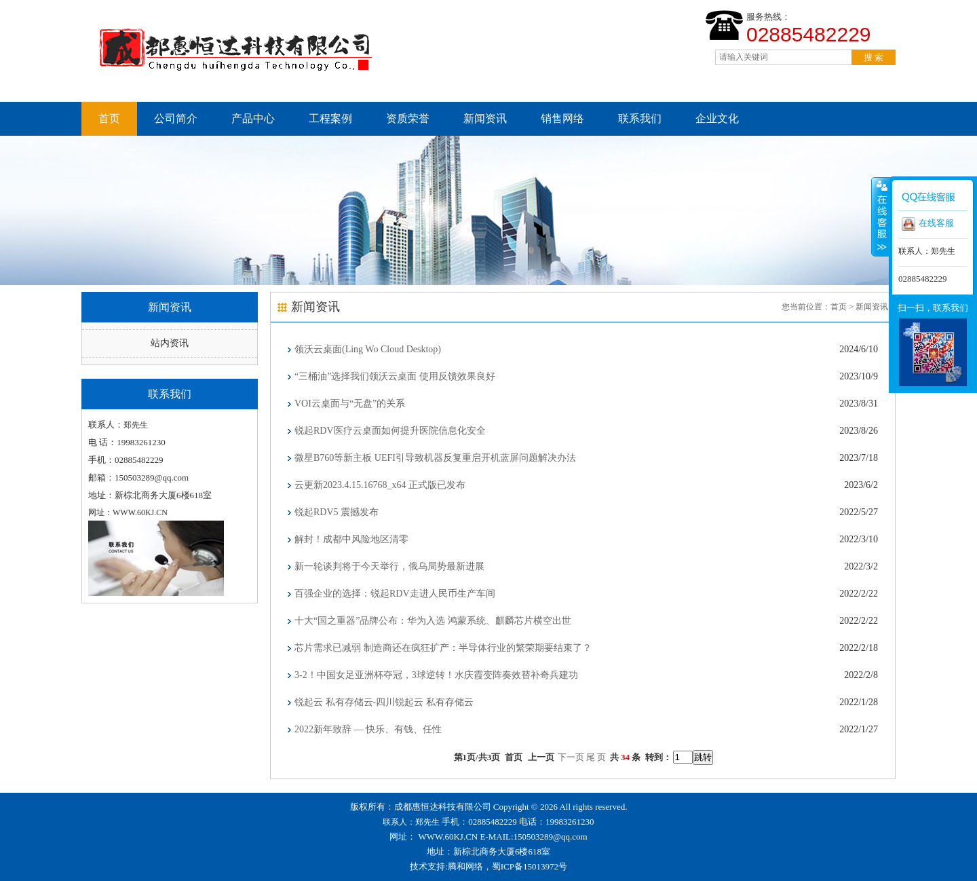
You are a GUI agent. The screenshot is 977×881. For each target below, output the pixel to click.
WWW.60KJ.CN (448, 836)
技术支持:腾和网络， (451, 866)
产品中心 (253, 118)
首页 (109, 118)
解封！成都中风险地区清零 (351, 539)
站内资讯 (170, 343)
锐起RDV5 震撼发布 (336, 512)
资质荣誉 (407, 118)
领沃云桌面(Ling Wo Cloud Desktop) (367, 349)
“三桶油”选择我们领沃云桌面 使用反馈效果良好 (394, 376)
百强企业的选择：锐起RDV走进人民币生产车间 (394, 593)
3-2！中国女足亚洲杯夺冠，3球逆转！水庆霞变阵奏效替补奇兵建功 (436, 675)
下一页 (571, 757)
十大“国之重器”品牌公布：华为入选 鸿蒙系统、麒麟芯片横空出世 (432, 621)
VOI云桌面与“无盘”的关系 (349, 403)
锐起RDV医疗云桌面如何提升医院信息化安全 (390, 431)
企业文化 (717, 118)
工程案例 (330, 118)
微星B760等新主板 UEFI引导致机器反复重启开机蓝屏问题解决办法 (435, 458)
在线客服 (928, 224)
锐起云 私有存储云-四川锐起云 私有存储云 (384, 702)
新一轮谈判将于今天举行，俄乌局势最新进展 (389, 566)
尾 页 (596, 757)
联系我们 (640, 118)
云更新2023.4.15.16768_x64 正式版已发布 (379, 485)
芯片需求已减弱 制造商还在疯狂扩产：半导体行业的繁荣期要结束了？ (443, 648)
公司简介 (175, 118)
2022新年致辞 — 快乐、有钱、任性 (368, 729)
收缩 (880, 216)
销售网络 (562, 118)
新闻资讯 (485, 118)
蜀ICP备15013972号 (529, 866)
